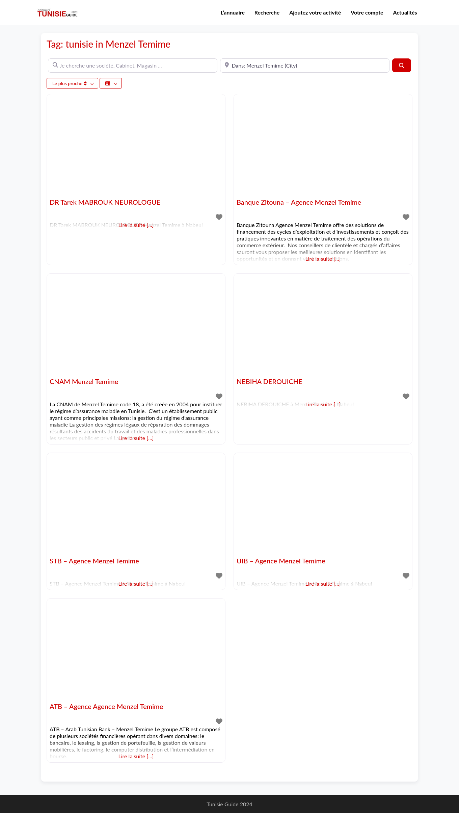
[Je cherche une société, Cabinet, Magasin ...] (132, 65)
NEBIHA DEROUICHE (269, 381)
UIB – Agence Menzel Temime (281, 561)
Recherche (267, 12)
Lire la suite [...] (323, 258)
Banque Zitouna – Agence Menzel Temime (299, 202)
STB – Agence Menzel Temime (94, 561)
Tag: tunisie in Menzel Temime (108, 44)
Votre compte (367, 12)
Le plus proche (70, 83)
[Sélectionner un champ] (111, 83)
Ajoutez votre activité (315, 12)
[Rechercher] (401, 65)
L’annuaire (233, 12)
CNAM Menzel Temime (84, 381)
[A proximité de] (304, 65)
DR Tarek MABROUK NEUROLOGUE (105, 202)
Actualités (405, 12)
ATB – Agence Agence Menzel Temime (106, 706)
